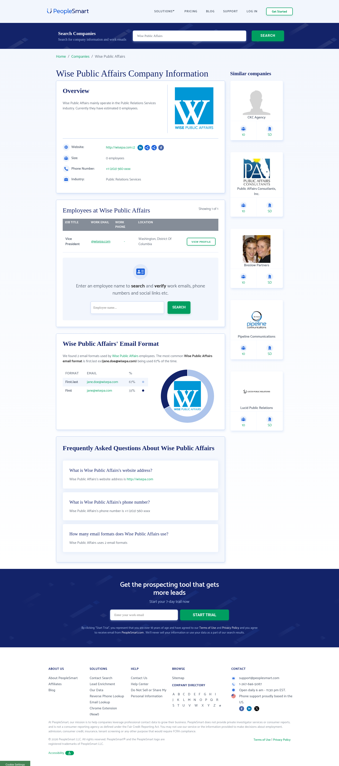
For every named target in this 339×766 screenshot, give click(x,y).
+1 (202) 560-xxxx (118, 169)
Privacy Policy (230, 628)
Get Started (279, 11)
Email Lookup (100, 702)
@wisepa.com (100, 241)
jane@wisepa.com (99, 391)
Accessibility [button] (61, 753)
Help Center (140, 684)
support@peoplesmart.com (255, 678)
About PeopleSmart (63, 678)
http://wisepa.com (119, 147)
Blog (51, 690)
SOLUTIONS (164, 11)
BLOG (210, 11)
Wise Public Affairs (125, 356)
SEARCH (268, 36)
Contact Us (139, 678)
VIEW (201, 242)
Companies (80, 56)
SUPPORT (230, 11)
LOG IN (252, 11)
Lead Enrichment (102, 684)
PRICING (190, 11)
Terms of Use (207, 628)
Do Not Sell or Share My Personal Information (148, 693)
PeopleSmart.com (133, 632)
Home (61, 56)
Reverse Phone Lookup (107, 696)
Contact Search (101, 678)
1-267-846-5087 (246, 684)
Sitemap (178, 678)
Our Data (96, 690)
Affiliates (55, 684)
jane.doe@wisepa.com (102, 382)
